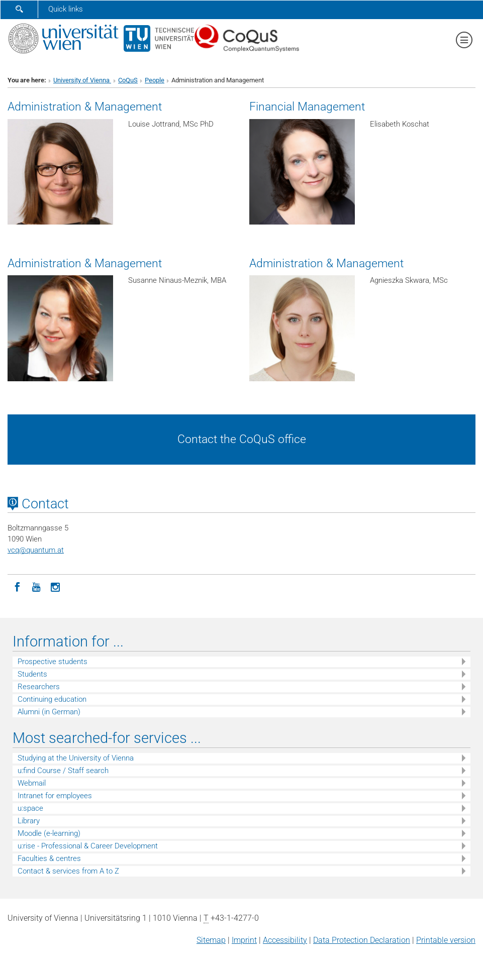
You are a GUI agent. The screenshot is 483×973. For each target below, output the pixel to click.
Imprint (244, 940)
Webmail (32, 783)
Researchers (39, 686)
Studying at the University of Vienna (76, 758)
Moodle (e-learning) (49, 833)
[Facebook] (17, 586)
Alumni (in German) (49, 711)
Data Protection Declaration (361, 940)
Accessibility (285, 940)
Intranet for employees (55, 795)
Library (29, 820)
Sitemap (211, 940)
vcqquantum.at (36, 550)
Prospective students (52, 661)
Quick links (65, 9)
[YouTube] (36, 586)
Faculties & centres (49, 858)
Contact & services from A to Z (68, 871)
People (154, 80)
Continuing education (52, 699)
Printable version (445, 940)
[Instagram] (55, 586)
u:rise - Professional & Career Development (88, 845)
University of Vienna (82, 80)
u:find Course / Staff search (63, 770)
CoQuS (128, 80)
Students (32, 674)
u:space (30, 808)
